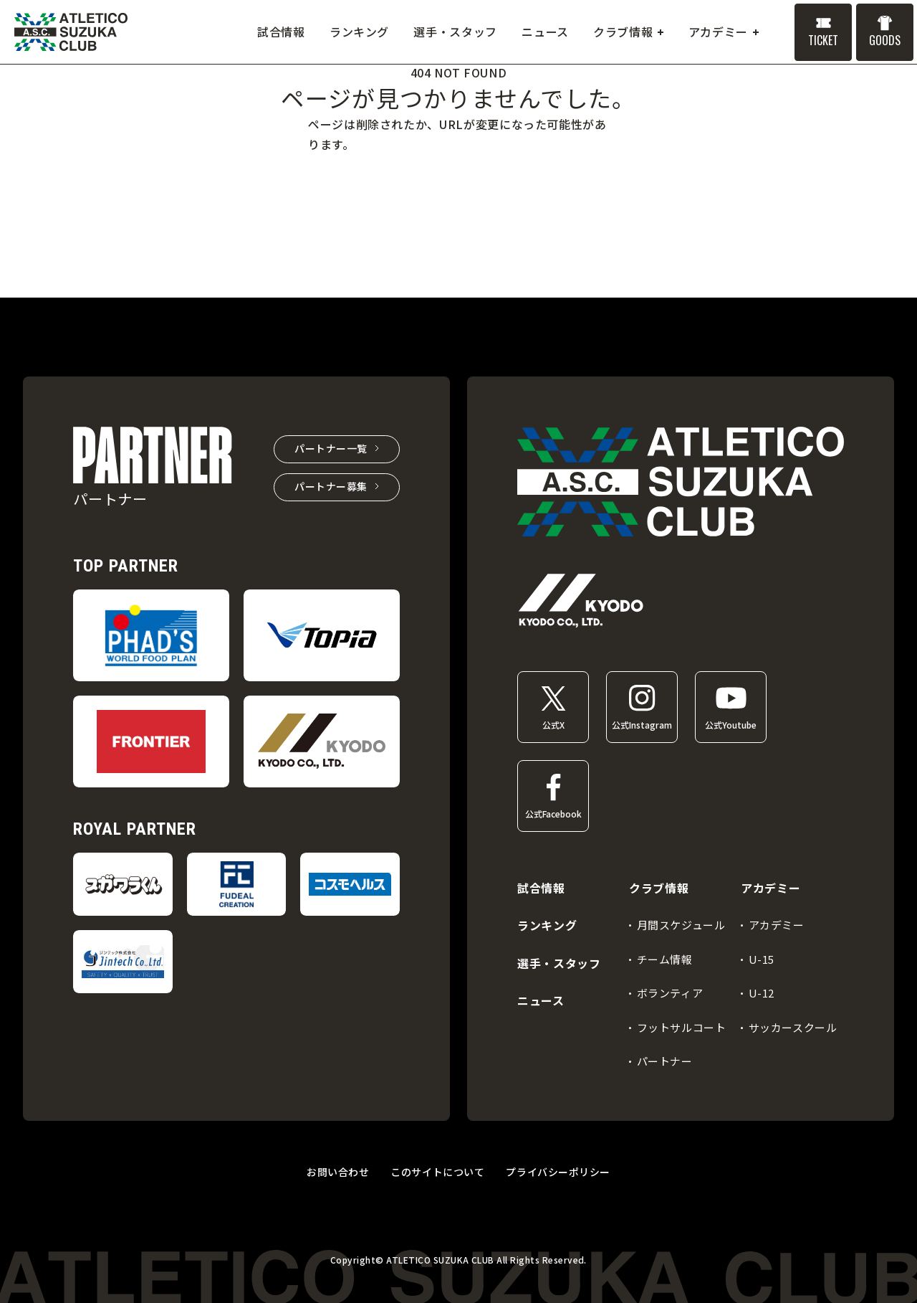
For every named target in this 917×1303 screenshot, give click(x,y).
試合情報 (541, 887)
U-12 (761, 992)
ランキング (547, 925)
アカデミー (777, 924)
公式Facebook (553, 813)
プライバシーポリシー (558, 1172)
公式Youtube (731, 725)
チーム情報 (665, 959)
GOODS (885, 40)
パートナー (665, 1061)
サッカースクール (793, 1027)
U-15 (761, 959)
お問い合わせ (338, 1172)
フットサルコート (681, 1027)
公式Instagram (642, 725)
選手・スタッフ (558, 963)
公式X (553, 725)
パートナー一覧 (331, 448)
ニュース (541, 1000)
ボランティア (670, 992)
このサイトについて (437, 1172)
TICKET (823, 40)
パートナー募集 (331, 486)
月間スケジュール (681, 924)
